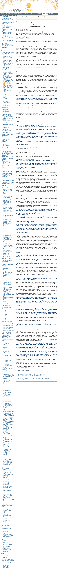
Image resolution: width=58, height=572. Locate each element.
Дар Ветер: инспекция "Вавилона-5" (7, 261)
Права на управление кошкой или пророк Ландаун (8, 208)
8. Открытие (6, 351)
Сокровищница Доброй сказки (7, 38)
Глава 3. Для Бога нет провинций (8, 477)
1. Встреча (5, 508)
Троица (3, 93)
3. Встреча (5, 344)
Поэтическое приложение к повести (6, 484)
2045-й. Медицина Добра (7, 498)
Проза (2, 263)
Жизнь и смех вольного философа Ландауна (7, 187)
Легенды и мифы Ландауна (7, 244)
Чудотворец (5, 177)
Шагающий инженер (6, 138)
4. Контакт (5, 346)
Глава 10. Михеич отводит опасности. (7, 404)
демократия (25, 258)
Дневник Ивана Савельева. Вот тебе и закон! (8, 279)
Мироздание (20, 13)
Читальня (3, 15)
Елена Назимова (6, 546)
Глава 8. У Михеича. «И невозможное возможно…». (8, 399)
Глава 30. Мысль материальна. (7, 450)
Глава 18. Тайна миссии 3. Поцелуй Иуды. (8, 422)
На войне (5, 267)
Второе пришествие (6, 562)
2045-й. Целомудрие (7, 494)
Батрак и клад (5, 132)
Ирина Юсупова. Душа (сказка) (7, 110)
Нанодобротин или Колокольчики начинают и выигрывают (8, 134)
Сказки (23, 16)
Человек (39, 13)
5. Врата (5, 347)
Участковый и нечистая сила (7, 157)
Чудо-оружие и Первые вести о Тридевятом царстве (7, 154)
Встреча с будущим (7, 272)
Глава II (4, 311)
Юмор (2, 553)
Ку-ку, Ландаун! (6, 250)
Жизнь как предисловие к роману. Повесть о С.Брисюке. (8, 468)
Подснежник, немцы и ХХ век (8, 331)
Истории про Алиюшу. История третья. (8, 328)
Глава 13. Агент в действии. (7, 409)
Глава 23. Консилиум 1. (8, 435)
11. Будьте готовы (7, 355)
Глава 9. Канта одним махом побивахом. (8, 402)
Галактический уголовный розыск (8, 172)
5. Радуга (5, 100)
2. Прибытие (6, 343)
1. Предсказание (7, 342)
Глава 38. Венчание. (7, 466)
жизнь (19, 260)
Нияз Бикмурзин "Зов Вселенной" (7, 545)
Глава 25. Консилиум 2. (8, 440)
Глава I (4, 310)
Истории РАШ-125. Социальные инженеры (7, 274)
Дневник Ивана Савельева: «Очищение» (6, 292)
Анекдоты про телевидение (5, 558)
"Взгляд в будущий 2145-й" (8, 500)
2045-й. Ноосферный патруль (7, 496)
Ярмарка (51, 13)
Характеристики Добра (7, 19)
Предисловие (6, 471)
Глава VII (5, 318)
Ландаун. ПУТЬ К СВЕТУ (7, 240)
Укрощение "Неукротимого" (6, 567)
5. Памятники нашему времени (8, 378)
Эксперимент (6, 269)
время (21, 87)
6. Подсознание (6, 348)
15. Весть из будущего (8, 361)
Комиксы (5, 216)
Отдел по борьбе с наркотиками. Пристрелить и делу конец (6, 162)
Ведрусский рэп (5, 533)
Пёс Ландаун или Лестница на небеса (7, 248)
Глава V (4, 315)
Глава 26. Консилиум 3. (8, 442)
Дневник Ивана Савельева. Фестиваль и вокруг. (8, 297)
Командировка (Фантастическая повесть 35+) (8, 339)
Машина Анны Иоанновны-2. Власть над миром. (8, 526)
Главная (2, 13)
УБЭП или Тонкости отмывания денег (6, 170)
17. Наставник (6, 364)
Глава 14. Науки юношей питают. (8, 412)
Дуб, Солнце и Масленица (5, 108)
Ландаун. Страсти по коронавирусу (7, 238)
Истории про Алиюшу (7, 321)
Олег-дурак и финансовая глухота (8, 181)
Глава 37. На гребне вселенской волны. (7, 464)
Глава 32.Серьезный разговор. (7, 454)
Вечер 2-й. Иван (6, 56)
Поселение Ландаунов (8, 199)
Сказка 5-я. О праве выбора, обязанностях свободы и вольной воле (33, 378)
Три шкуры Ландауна (8, 246)
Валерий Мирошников (7, 49)
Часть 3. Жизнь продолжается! (6, 234)
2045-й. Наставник (7, 490)
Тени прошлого (6, 299)
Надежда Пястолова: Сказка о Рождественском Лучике (8, 116)
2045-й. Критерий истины (7, 492)
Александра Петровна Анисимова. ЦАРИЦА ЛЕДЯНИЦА (8, 41)
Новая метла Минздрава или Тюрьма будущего (7, 152)
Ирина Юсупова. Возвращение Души (6, 336)
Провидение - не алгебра (6, 306)
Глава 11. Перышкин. (8, 405)
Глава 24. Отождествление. (7, 438)
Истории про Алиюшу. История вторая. (8, 326)
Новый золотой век (6, 21)
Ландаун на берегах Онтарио (7, 220)
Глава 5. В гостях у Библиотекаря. (7, 482)
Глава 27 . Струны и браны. (7, 444)
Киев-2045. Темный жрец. (7, 502)
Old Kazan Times (5, 253)
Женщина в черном (6, 179)
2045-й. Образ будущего (7, 489)
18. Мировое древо (7, 365)
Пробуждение (6, 271)
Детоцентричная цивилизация (7, 290)
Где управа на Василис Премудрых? (7, 147)
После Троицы (6, 105)
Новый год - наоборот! (7, 114)
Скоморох (3, 185)
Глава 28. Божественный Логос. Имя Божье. (8, 446)
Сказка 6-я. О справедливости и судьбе (27, 379)
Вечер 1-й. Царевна (7, 54)
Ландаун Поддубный (7, 251)
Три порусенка (5, 111)
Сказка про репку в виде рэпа (7, 555)
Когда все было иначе (7, 308)
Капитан (4, 112)
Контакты (13, 15)
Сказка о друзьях (6, 139)
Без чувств (5, 268)
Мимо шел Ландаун (7, 189)
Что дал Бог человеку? (7, 120)
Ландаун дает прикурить (6, 213)
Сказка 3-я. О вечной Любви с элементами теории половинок (32, 375)
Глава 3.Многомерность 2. (8, 389)
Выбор (4, 301)
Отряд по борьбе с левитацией (6, 176)
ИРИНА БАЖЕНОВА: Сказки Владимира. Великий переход (6, 333)
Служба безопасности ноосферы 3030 (7, 165)
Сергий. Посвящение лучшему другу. (8, 487)
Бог (17, 160)
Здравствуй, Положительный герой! (7, 26)
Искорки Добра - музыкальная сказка (7, 128)
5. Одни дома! (6, 514)
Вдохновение (5, 531)
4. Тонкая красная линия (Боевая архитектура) (8, 376)
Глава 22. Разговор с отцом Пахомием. (7, 433)
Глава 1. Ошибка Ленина (6, 383)
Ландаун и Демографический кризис (7, 192)
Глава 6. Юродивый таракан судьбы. (7, 395)
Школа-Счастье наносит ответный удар (7, 150)
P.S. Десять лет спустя (8, 104)
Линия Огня (4, 144)
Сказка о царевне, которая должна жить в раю (8, 53)
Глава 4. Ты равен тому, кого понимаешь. (8, 479)
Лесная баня (6, 281)
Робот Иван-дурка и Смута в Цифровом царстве (8, 183)
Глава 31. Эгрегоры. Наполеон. (7, 452)
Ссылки (8, 15)
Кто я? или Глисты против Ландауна (7, 201)
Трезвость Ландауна (7, 202)
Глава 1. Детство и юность (7, 473)
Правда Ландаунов (7, 211)
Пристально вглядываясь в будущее (8, 265)
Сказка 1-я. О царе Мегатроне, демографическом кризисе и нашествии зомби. (35, 373)
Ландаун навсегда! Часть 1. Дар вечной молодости (8, 228)
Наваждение (5, 337)
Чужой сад (4, 143)
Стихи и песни (4, 530)
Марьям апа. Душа (6, 307)
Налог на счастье (6, 254)
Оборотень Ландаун (7, 195)
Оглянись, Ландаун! (7, 190)
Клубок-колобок (5, 67)
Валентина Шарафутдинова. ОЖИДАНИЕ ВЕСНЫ (6, 548)
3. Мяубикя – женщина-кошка (8, 511)
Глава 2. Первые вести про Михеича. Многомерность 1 (8, 385)
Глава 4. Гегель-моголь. (6, 391)
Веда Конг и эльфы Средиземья (6, 259)
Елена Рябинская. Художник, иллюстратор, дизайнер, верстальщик (7, 44)
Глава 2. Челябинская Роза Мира (8, 475)
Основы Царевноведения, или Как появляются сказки (8, 64)
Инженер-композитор (8, 286)
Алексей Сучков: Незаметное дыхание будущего (7, 368)
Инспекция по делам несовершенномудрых (7, 174)
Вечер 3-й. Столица (7, 57)
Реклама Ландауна (7, 196)
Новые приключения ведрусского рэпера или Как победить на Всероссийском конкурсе (8, 536)
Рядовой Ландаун (7, 223)
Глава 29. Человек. (7, 448)
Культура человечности (11, 13)
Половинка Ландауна (8, 215)
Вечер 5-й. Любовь (7, 60)
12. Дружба (5, 356)
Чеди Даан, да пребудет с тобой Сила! (8, 256)
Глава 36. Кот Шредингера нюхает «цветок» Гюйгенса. (7, 461)
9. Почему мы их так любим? (7, 521)
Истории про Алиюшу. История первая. (8, 324)
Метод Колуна (6, 217)
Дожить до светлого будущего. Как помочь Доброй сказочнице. (7, 32)
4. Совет (5, 98)
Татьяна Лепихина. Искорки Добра (6, 122)
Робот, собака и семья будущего (7, 141)
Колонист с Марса (7, 284)
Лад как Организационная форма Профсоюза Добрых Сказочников (8, 23)
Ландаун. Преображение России (8, 225)
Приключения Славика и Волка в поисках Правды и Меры (8, 125)
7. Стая (4, 350)
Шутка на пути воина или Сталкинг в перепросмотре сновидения (8, 560)
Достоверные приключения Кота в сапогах (6, 130)
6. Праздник (6, 101)
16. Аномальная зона (8, 363)
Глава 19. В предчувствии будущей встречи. (8, 424)
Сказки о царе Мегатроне (32, 16)
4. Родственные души (8, 512)
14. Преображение (7, 360)
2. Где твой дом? (7, 509)
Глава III (5, 313)
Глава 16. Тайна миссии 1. (8, 416)
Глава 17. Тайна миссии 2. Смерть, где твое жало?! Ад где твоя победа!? (8, 419)
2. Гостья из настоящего (5, 372)
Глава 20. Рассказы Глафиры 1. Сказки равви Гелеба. (7, 427)
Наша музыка (4, 47)
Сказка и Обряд (5, 27)
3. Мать (4, 97)
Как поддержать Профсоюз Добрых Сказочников (6, 35)
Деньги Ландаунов (7, 197)
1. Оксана (5, 94)
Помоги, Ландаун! (7, 210)
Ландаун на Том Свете (8, 206)
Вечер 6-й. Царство (7, 61)
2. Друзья (5, 96)
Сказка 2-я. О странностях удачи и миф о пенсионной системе (32, 374)
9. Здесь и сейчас (7, 352)
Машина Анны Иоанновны (5, 523)
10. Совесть (5, 354)
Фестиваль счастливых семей (8, 295)
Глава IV (5, 314)
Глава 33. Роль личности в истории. (8, 456)
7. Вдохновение (6, 102)
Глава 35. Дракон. (7, 459)
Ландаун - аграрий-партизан (7, 222)
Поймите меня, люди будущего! (8, 288)
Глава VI (5, 317)
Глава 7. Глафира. (7, 396)
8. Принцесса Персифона (6, 519)
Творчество (45, 13)
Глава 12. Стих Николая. (6, 407)
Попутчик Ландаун (7, 241)
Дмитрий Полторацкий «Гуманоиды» (7, 540)
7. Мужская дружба (7, 516)
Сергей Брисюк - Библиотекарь (6, 381)
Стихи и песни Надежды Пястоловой (7, 551)
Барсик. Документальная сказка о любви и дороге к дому (8, 505)
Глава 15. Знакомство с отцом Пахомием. (8, 414)
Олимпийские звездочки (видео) (7, 119)
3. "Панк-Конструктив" (8, 374)
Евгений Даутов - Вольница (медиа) (8, 304)
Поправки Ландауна (7, 245)
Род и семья (33, 13)
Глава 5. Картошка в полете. (7, 393)
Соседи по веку (6, 276)
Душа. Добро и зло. (6, 18)
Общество (27, 13)
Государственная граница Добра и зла (8, 167)
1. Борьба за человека (8, 370)
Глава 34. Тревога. (7, 458)
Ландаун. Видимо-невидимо (7, 236)
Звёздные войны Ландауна (7, 204)
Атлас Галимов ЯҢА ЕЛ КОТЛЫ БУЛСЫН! (7, 542)
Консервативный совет (7, 283)
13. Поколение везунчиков (6, 359)
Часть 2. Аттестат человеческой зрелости (7, 231)
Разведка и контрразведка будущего (8, 159)
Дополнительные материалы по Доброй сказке (7, 29)
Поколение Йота (6, 145)
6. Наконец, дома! (7, 515)
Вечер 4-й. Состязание (8, 58)
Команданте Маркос (41, 180)
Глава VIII (5, 319)
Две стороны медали (7, 528)
